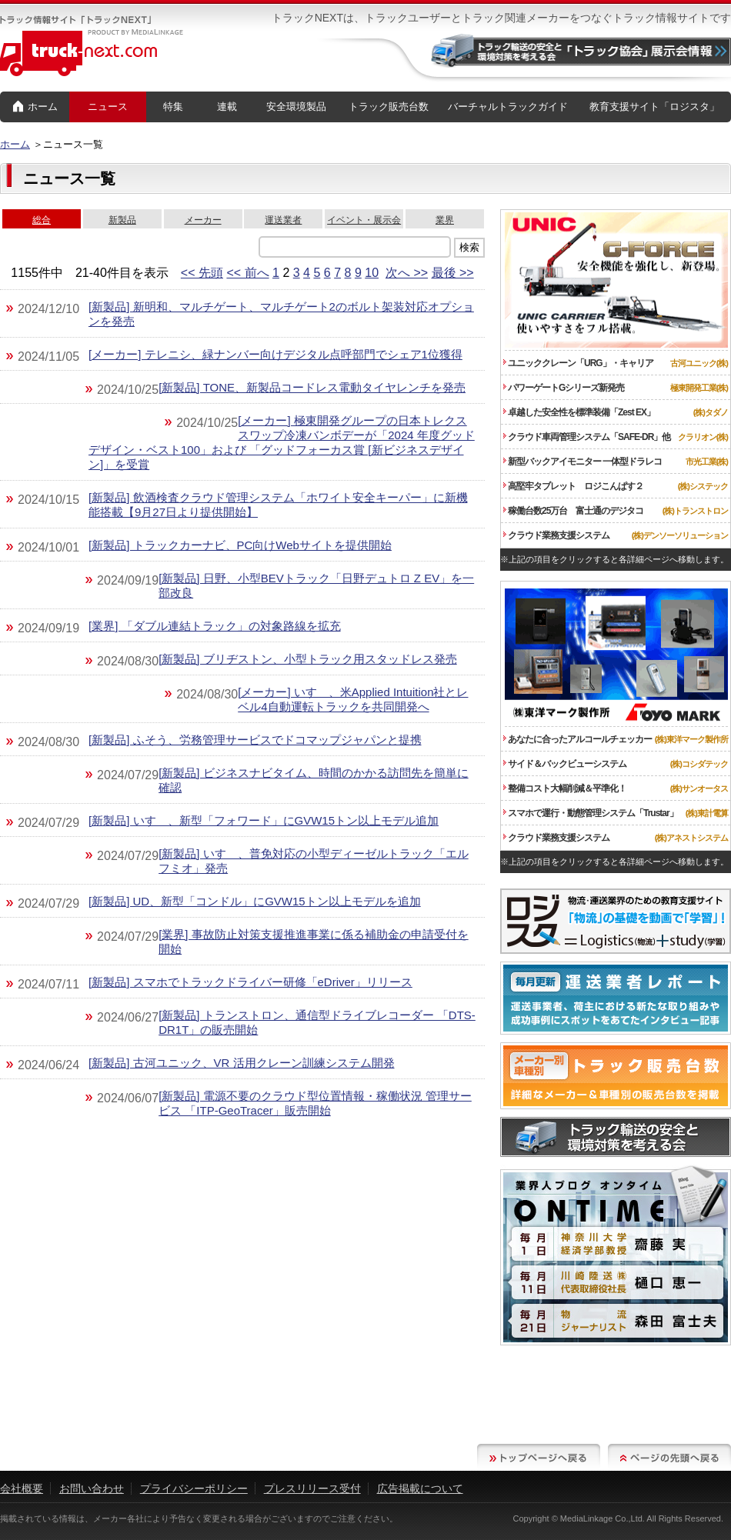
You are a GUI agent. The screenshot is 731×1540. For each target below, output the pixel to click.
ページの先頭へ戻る (669, 1457)
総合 (41, 220)
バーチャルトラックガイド (508, 106)
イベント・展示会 (364, 220)
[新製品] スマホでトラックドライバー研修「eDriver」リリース (250, 981)
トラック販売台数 (389, 106)
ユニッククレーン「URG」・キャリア (578, 363)
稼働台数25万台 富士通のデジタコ (573, 510)
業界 (445, 220)
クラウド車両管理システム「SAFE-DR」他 (586, 437)
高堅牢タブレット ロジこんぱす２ (573, 486)
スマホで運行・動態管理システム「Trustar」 (590, 813)
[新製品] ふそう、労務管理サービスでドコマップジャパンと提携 (255, 739)
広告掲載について (420, 1488)
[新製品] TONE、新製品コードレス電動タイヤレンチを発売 (312, 387)
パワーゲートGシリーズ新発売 (563, 387)
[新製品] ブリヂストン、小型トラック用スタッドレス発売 (308, 658)
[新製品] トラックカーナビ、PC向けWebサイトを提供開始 (240, 545)
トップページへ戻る (538, 1457)
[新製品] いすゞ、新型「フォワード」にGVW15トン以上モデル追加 (263, 820)
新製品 (122, 220)
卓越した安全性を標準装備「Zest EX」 (579, 412)
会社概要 (21, 1488)
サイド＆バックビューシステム (564, 763)
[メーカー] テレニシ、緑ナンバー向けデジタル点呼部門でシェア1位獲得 (275, 354)
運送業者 (283, 220)
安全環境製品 (296, 106)
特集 (173, 106)
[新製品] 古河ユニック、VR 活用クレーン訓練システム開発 (241, 1062)
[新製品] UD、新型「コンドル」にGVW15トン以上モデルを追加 (254, 901)
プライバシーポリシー (194, 1488)
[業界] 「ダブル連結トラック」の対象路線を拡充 (214, 625)
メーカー (203, 220)
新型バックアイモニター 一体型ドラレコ (582, 461)
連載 (227, 106)
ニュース (108, 106)
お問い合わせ (91, 1488)
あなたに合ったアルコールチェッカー (577, 739)
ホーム (35, 107)
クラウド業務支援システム (556, 535)
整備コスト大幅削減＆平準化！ (564, 788)
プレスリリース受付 (312, 1488)
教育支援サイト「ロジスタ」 (654, 106)
